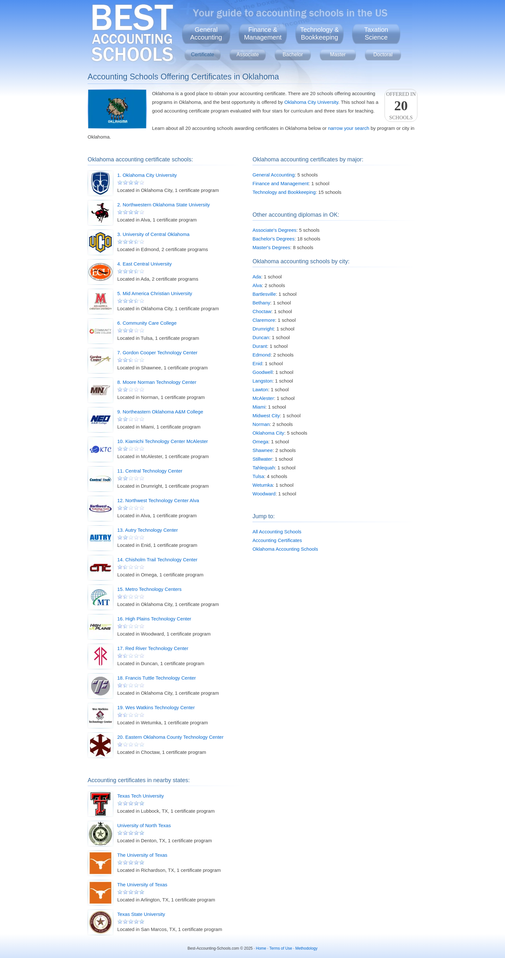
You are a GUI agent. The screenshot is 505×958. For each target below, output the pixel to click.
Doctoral (383, 54)
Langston (262, 381)
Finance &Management (263, 33)
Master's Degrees (271, 247)
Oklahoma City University (311, 102)
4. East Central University (144, 264)
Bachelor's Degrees (273, 238)
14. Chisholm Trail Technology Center (157, 559)
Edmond (261, 354)
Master (338, 54)
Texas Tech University (140, 796)
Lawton (260, 389)
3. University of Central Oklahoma (153, 234)
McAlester (263, 398)
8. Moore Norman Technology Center (156, 382)
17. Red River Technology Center (152, 648)
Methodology (306, 948)
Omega (260, 441)
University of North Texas (144, 825)
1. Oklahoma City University (147, 175)
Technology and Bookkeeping (284, 192)
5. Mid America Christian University (154, 293)
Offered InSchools (401, 105)
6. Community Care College (146, 323)
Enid (257, 363)
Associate (247, 54)
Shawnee (262, 450)
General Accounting (273, 174)
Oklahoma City (268, 433)
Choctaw (261, 311)
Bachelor (292, 54)
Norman (261, 424)
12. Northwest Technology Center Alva (158, 500)
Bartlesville (264, 294)
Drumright (263, 328)
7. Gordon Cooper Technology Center (157, 352)
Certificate (202, 54)
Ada (256, 276)
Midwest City (266, 415)
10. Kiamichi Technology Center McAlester (162, 441)
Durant (259, 346)
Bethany (261, 302)
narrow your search (348, 128)
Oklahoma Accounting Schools (285, 549)
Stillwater (262, 459)
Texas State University (141, 914)
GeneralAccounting (206, 33)
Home (261, 948)
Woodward (263, 493)
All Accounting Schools (276, 531)
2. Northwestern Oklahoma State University (163, 204)
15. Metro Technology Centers (149, 589)
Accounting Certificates (277, 540)
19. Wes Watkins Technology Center (156, 707)
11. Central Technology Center (149, 471)
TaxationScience (376, 33)
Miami (258, 407)
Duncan (260, 337)
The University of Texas (142, 855)
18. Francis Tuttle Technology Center (156, 678)
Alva (257, 285)
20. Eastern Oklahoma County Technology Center (170, 737)
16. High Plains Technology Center (154, 618)
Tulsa (258, 476)
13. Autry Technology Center (147, 530)
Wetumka (262, 485)
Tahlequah (263, 467)
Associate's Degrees (274, 230)
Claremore (263, 320)
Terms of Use (280, 948)
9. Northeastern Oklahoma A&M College (160, 411)
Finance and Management (280, 183)
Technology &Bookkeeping (319, 33)
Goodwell (262, 372)
